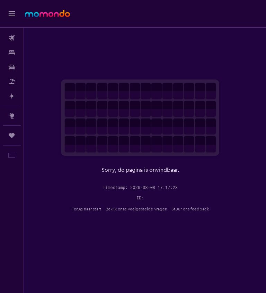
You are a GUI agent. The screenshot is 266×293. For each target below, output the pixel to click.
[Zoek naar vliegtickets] (12, 38)
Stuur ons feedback (195, 209)
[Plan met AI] (12, 96)
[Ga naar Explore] (12, 116)
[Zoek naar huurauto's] (12, 67)
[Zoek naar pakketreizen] (12, 81)
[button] (11, 13)
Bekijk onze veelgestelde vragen (141, 209)
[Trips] (12, 135)
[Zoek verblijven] (12, 52)
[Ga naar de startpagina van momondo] (47, 13)
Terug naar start (91, 209)
